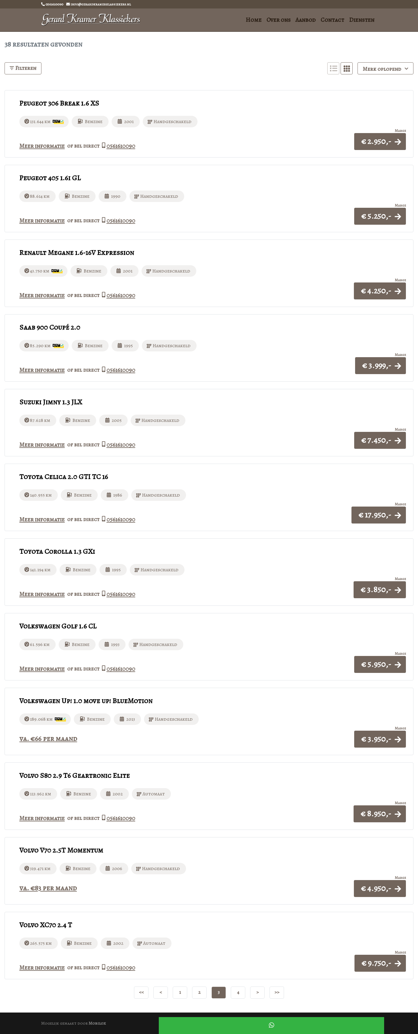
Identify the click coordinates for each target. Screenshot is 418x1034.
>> (276, 992)
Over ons (278, 20)
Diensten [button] (361, 20)
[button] (380, 141)
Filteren (23, 68)
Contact (332, 20)
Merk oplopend (385, 68)
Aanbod (306, 20)
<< (141, 992)
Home (254, 20)
